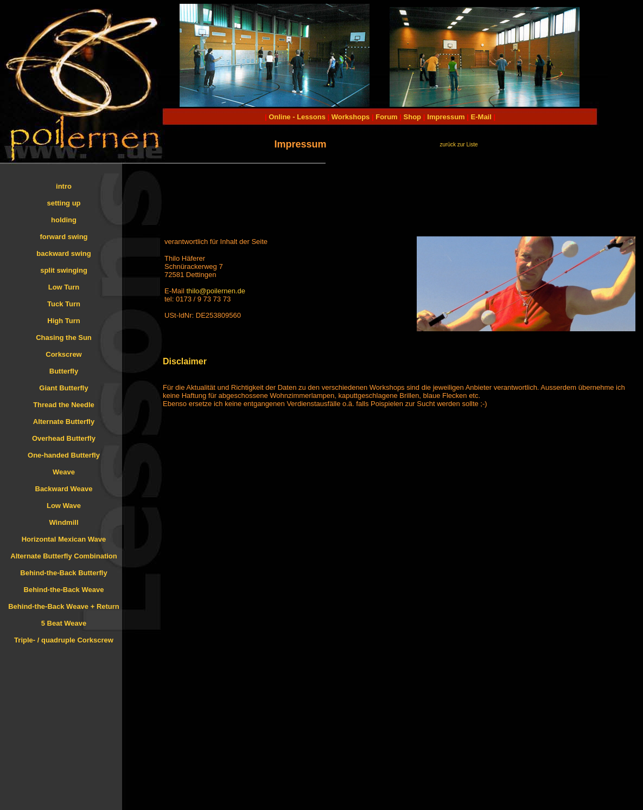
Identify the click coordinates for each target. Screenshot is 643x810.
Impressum (445, 117)
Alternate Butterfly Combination (63, 556)
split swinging (63, 270)
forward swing (63, 237)
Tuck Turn (63, 304)
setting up (63, 203)
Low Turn (64, 287)
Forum (386, 117)
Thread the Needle (63, 405)
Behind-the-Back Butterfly (63, 573)
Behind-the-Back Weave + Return (63, 606)
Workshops (351, 117)
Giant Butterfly (63, 388)
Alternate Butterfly (63, 421)
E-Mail (480, 117)
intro (64, 186)
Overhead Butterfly (64, 438)
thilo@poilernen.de (215, 291)
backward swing (63, 253)
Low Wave (64, 506)
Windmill (63, 522)
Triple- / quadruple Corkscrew (63, 640)
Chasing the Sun (64, 337)
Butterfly (63, 371)
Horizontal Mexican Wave (64, 539)
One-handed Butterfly (64, 455)
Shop (413, 117)
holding (64, 220)
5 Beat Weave (64, 623)
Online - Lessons (298, 117)
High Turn (63, 321)
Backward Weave (64, 489)
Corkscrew (63, 354)
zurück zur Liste (459, 144)
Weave (64, 472)
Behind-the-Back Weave (64, 590)
